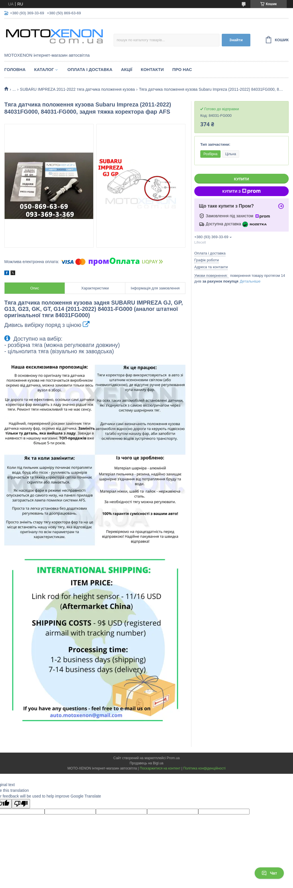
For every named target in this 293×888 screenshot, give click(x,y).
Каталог (44, 69)
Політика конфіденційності (204, 768)
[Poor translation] (21, 803)
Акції (126, 69)
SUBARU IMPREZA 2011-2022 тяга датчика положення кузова (77, 89)
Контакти (152, 69)
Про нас (182, 69)
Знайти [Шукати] (236, 40)
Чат (269, 873)
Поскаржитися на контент (160, 768)
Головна (14, 69)
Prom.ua (173, 758)
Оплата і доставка (89, 69)
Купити (241, 179)
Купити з (241, 191)
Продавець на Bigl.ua (146, 763)
